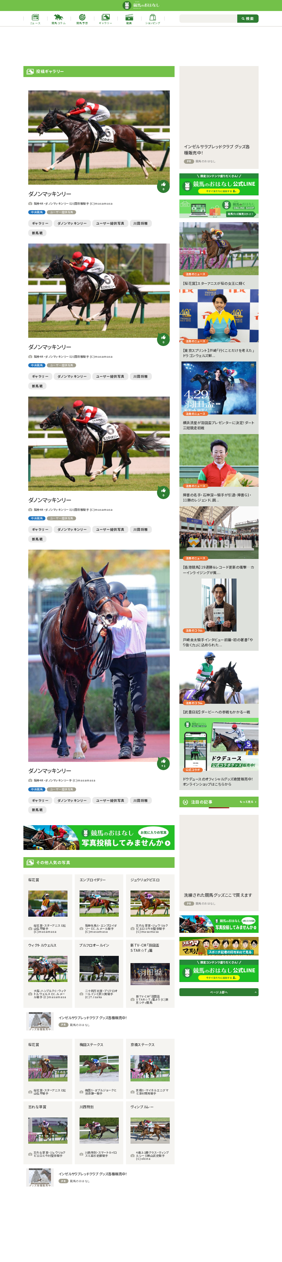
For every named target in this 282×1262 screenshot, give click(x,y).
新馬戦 (37, 232)
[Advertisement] (141, 46)
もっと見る (246, 801)
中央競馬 (37, 212)
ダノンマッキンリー (72, 223)
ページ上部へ (219, 992)
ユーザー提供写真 (61, 212)
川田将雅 (141, 223)
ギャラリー (40, 223)
